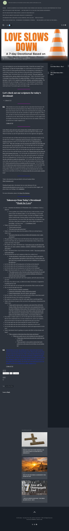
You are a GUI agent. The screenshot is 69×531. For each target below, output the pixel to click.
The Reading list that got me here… (47, 20)
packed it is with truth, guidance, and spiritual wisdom (29, 80)
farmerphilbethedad (8, 59)
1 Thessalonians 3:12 (37, 141)
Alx (41, 519)
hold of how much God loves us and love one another (20, 165)
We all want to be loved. (15, 227)
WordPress (34, 519)
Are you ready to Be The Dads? (11, 10)
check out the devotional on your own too (13, 187)
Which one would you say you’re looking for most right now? (28, 336)
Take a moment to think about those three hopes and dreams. (24, 334)
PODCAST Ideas (39, 17)
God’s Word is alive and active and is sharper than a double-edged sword (20, 129)
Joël (12, 68)
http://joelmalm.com (8, 181)
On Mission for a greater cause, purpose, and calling (18, 17)
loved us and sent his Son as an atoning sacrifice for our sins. (20, 163)
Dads (24, 448)
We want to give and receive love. (17, 229)
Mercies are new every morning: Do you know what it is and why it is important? (33, 451)
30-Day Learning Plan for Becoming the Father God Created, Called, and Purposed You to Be (34, 8)
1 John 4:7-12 (8, 100)
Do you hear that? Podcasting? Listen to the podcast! (18, 12)
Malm (21, 68)
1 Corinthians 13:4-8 (31, 223)
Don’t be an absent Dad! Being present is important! (18, 15)
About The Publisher (24, 193)
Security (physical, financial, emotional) (19, 289)
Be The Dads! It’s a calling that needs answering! (36, 10)
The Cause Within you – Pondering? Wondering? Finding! (19, 20)
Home (4, 8)
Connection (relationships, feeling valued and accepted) (22, 291)
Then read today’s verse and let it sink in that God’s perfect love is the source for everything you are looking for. (30, 344)
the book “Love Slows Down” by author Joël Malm (16, 78)
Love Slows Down (9, 386)
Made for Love (24, 203)
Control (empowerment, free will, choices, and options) (22, 293)
